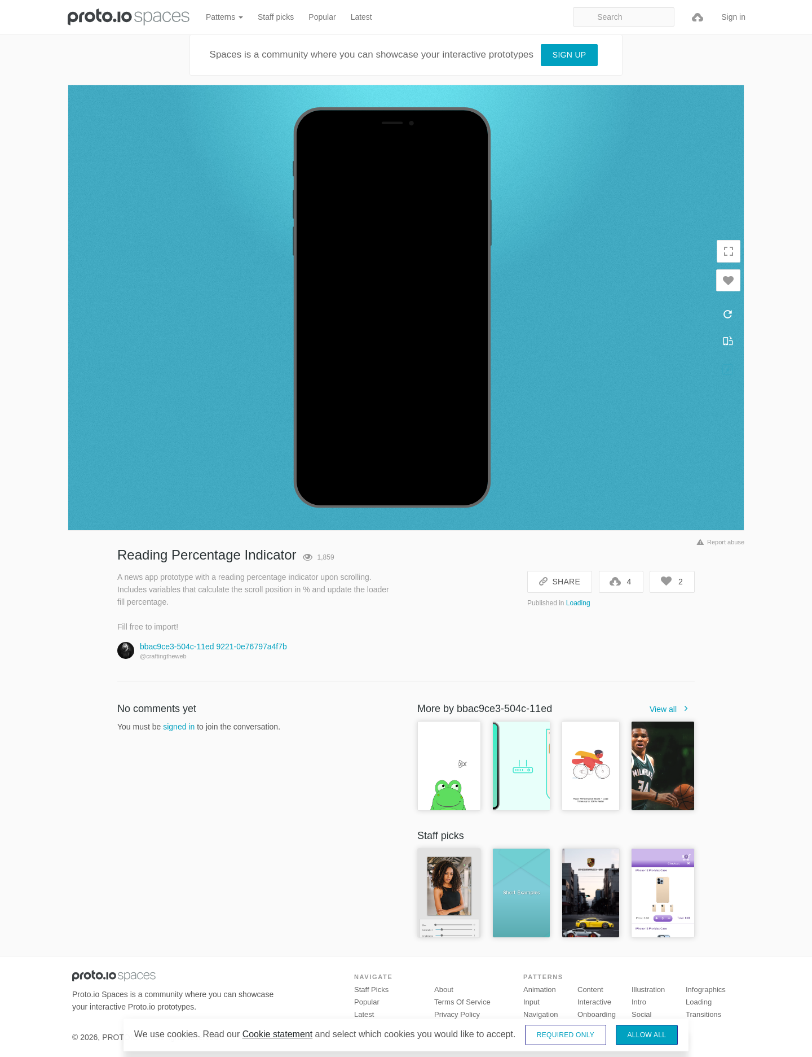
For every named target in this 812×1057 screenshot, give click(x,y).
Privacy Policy (457, 1014)
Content (590, 989)
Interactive (594, 1002)
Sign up (569, 54)
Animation (539, 989)
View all (672, 709)
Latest (361, 16)
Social (641, 1014)
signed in (179, 726)
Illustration (648, 989)
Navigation (540, 1014)
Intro (639, 1002)
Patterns (224, 16)
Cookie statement (277, 1034)
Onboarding (596, 1014)
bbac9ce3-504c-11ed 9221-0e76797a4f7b (213, 646)
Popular (322, 16)
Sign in (733, 16)
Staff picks (276, 16)
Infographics (706, 989)
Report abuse (718, 542)
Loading (578, 603)
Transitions (703, 1014)
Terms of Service (462, 1002)
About (443, 989)
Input (531, 1002)
